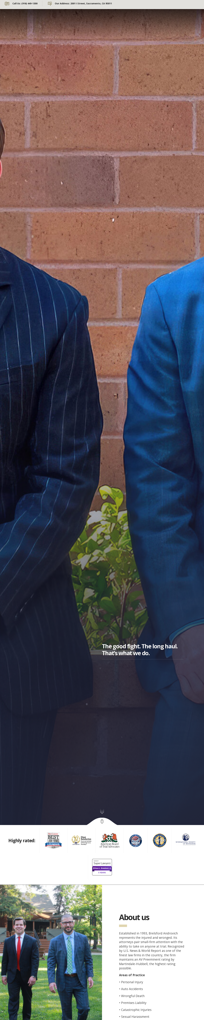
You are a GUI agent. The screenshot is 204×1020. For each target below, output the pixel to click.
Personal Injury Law (129, 18)
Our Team (98, 18)
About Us (74, 18)
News (154, 18)
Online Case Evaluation (84, 28)
